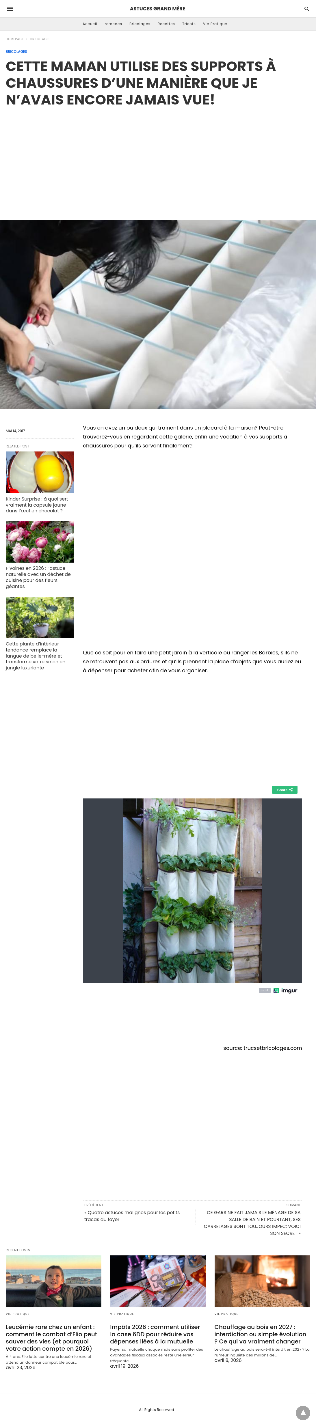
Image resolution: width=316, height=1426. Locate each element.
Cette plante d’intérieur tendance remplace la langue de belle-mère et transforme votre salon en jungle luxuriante (36, 656)
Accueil (90, 23)
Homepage (15, 39)
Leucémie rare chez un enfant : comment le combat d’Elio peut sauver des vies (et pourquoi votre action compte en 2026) (51, 1338)
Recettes (166, 23)
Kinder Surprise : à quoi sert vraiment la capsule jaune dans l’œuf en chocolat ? (37, 505)
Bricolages (139, 23)
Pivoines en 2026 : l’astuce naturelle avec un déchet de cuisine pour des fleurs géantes (38, 577)
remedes (113, 23)
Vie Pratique (215, 23)
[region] (158, 157)
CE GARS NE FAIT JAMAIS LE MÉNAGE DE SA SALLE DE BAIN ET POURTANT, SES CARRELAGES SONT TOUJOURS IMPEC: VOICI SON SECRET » (252, 1223)
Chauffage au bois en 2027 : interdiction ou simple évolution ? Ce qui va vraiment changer (260, 1334)
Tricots (189, 23)
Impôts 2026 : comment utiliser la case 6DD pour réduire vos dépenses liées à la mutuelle (155, 1334)
